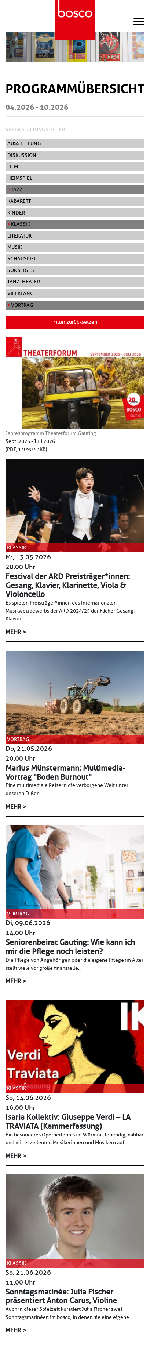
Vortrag (22, 305)
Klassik (20, 224)
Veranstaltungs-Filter (35, 129)
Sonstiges (20, 270)
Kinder (16, 212)
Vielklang (20, 293)
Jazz (16, 189)
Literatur (19, 235)
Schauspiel (22, 258)
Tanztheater (23, 281)
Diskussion (21, 155)
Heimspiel (19, 178)
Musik (14, 247)
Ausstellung (24, 143)
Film (12, 166)
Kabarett (19, 201)
